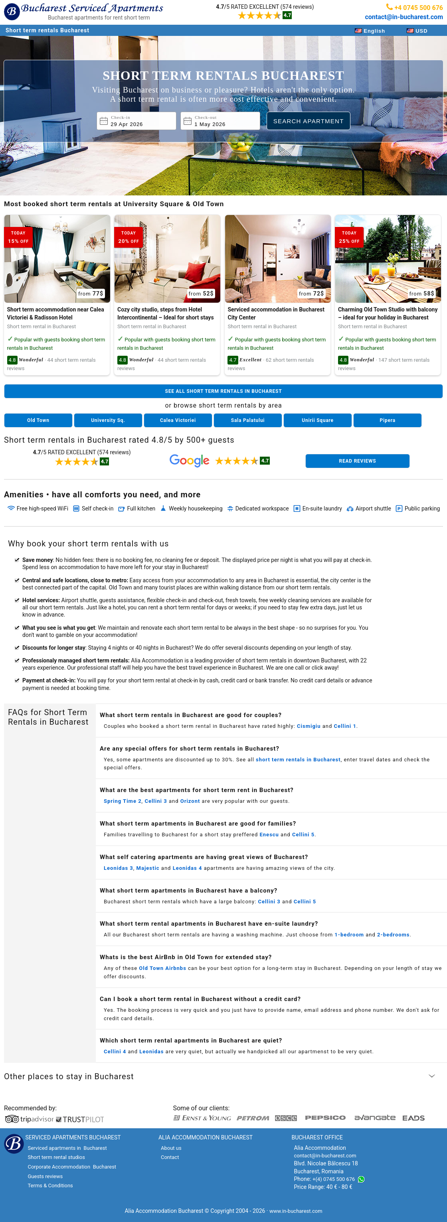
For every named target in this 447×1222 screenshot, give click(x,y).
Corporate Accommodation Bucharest (72, 1167)
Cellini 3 (155, 801)
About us (171, 1148)
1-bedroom (349, 935)
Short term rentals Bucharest (47, 30)
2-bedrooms (393, 935)
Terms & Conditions (50, 1185)
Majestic (148, 868)
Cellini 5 (303, 835)
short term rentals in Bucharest (298, 760)
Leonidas (151, 1051)
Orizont (190, 801)
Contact (170, 1157)
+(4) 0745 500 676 (334, 1179)
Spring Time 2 (123, 801)
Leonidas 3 (118, 868)
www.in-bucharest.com (295, 1211)
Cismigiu (308, 726)
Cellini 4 (115, 1051)
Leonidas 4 (187, 868)
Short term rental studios (56, 1157)
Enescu (269, 835)
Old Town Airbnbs (162, 968)
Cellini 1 (345, 726)
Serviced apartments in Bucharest (67, 1148)
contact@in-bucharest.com (404, 17)
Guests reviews (45, 1176)
